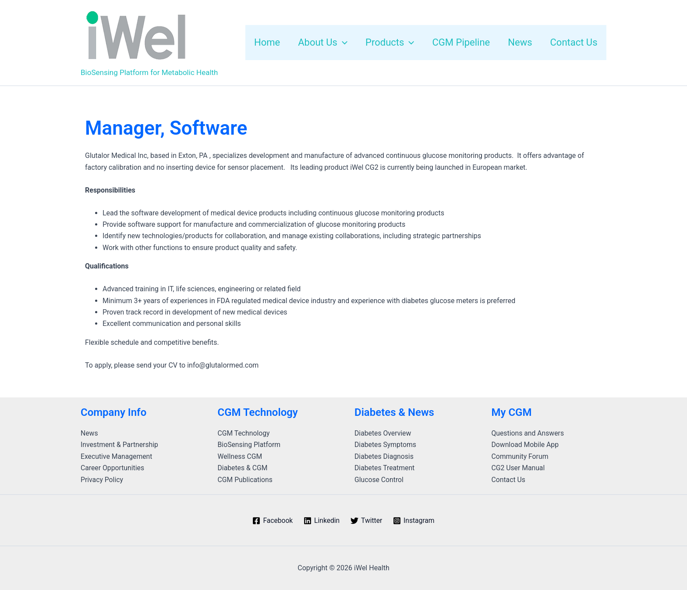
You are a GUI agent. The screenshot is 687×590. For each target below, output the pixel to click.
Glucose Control (379, 480)
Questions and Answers (528, 433)
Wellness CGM (240, 456)
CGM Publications (245, 480)
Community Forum (520, 456)
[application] (336, 42)
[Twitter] (367, 521)
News (89, 433)
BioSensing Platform (250, 444)
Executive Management (117, 456)
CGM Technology (244, 433)
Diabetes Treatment (384, 468)
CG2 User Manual (519, 468)
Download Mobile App (526, 444)
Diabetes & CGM (243, 468)
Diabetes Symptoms (385, 444)
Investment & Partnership (120, 444)
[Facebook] (271, 521)
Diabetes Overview (383, 433)
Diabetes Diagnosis (384, 456)
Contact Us (509, 480)
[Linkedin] (321, 521)
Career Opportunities (113, 468)
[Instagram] (415, 521)
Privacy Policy (102, 480)
